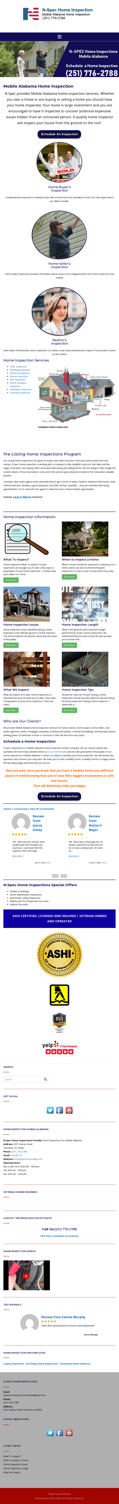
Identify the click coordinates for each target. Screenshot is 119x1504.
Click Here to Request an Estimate (59, 1235)
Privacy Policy (48, 1498)
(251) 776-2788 (19, 1151)
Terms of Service (64, 1498)
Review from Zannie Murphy (63, 1317)
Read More (11, 580)
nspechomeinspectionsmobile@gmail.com (24, 1395)
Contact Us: (16, 1155)
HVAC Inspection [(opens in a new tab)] (18, 366)
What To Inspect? (16, 559)
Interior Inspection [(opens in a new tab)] (19, 376)
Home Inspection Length (80, 624)
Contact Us (78, 1498)
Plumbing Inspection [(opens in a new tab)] (20, 369)
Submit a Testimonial (15, 808)
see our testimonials (56, 751)
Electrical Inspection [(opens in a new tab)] (20, 373)
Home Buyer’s (59, 187)
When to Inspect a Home (80, 559)
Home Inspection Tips (78, 689)
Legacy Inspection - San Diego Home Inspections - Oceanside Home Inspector (46, 1363)
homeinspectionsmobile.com (27, 1159)
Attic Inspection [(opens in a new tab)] (17, 379)
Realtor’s (59, 340)
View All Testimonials (42, 808)
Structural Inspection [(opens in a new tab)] (20, 392)
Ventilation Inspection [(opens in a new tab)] (20, 389)
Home (38, 1498)
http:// (48, 862)
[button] (59, 36)
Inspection (59, 190)
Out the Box (65, 1494)
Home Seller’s (59, 264)
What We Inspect (16, 689)
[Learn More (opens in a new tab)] (22, 497)
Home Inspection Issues (21, 624)
